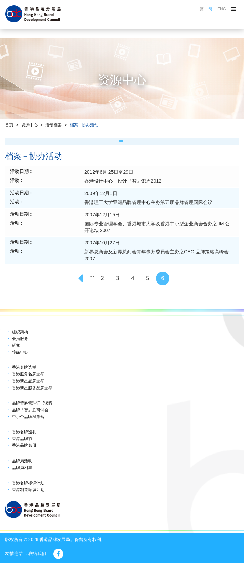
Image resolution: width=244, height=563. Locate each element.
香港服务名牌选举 (28, 374)
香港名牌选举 (24, 367)
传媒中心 (20, 352)
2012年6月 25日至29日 (108, 172)
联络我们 (37, 553)
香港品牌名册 (24, 445)
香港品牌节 (22, 438)
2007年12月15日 (102, 214)
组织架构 (20, 331)
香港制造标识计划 (28, 489)
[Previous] (81, 278)
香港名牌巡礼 (24, 432)
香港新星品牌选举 (28, 380)
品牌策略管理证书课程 (32, 403)
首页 (9, 125)
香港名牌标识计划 (28, 483)
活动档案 (53, 125)
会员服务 (20, 338)
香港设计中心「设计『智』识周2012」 (125, 181)
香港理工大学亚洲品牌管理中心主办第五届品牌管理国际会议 (148, 202)
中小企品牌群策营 (28, 416)
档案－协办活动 (84, 125)
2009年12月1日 (100, 193)
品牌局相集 (22, 467)
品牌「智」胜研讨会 (30, 410)
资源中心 (29, 125)
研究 (16, 345)
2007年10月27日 (102, 242)
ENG (221, 9)
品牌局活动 (22, 461)
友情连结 (14, 553)
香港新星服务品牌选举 (32, 388)
